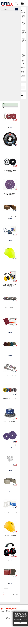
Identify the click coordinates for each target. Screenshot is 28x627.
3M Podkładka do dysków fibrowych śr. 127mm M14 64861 (10, 125)
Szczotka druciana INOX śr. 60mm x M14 (9, 421)
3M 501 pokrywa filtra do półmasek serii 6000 (10, 512)
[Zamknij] (17, 103)
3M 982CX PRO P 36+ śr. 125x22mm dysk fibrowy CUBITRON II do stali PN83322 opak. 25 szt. (10, 445)
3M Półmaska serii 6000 (10, 239)
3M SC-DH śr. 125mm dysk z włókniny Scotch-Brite (10, 353)
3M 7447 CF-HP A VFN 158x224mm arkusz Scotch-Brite (10, 331)
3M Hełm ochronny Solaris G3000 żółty (10, 261)
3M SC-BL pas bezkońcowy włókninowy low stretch (10, 217)
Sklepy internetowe (8, 618)
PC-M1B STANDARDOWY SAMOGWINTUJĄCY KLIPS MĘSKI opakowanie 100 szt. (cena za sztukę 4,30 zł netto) (10, 468)
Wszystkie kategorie (2, 612)
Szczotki (23, 38)
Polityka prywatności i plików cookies (8, 611)
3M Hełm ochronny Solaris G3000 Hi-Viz (10, 535)
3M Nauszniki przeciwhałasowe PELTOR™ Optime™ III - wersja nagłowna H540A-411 (10, 559)
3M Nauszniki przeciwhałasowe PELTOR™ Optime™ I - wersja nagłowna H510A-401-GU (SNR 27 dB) (10, 285)
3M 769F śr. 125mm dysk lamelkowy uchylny (10, 147)
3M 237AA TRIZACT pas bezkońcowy (10, 489)
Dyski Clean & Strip (23, 20)
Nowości (2, 613)
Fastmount (23, 76)
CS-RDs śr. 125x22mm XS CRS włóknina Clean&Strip (10, 171)
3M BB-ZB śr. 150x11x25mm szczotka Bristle (10, 398)
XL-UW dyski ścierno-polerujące (10, 307)
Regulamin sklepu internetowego (8, 615)
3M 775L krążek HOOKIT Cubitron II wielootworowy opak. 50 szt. (9, 194)
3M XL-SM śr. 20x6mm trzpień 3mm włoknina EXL (10, 376)
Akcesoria (23, 15)
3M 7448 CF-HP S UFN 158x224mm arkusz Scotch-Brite (10, 581)
